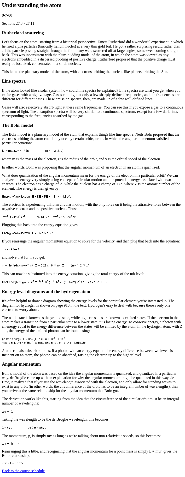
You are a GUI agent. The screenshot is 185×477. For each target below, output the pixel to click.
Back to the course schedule (23, 471)
